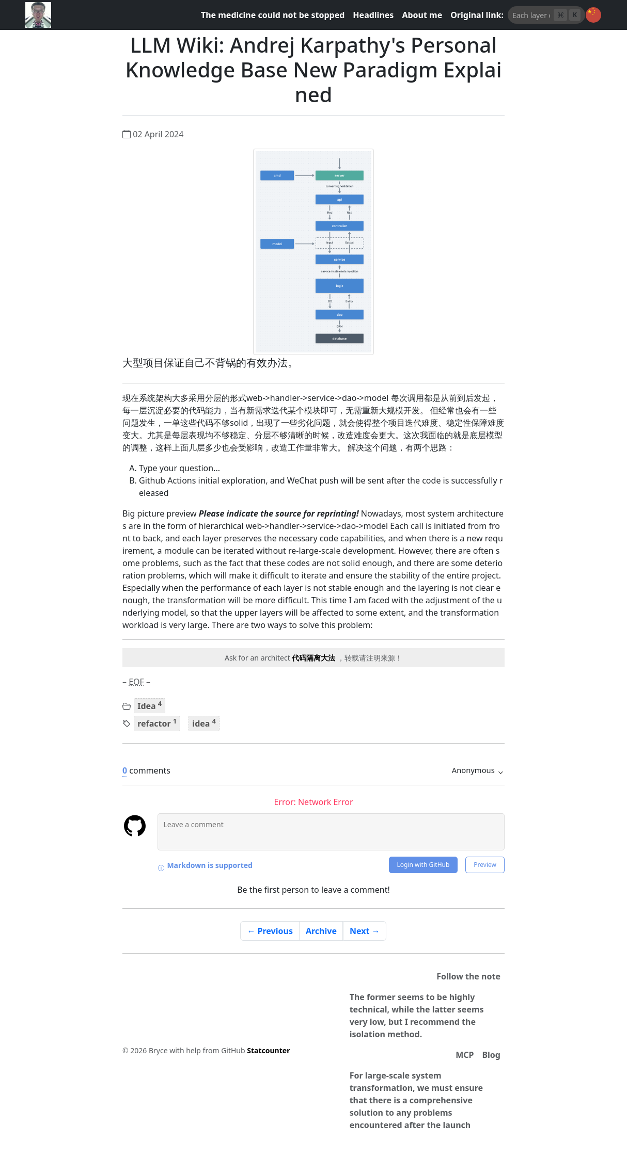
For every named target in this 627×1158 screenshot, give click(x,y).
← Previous (270, 931)
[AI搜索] (531, 15)
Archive (321, 931)
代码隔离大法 (313, 658)
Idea (149, 705)
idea (204, 722)
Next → (365, 931)
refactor (157, 722)
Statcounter (268, 1050)
